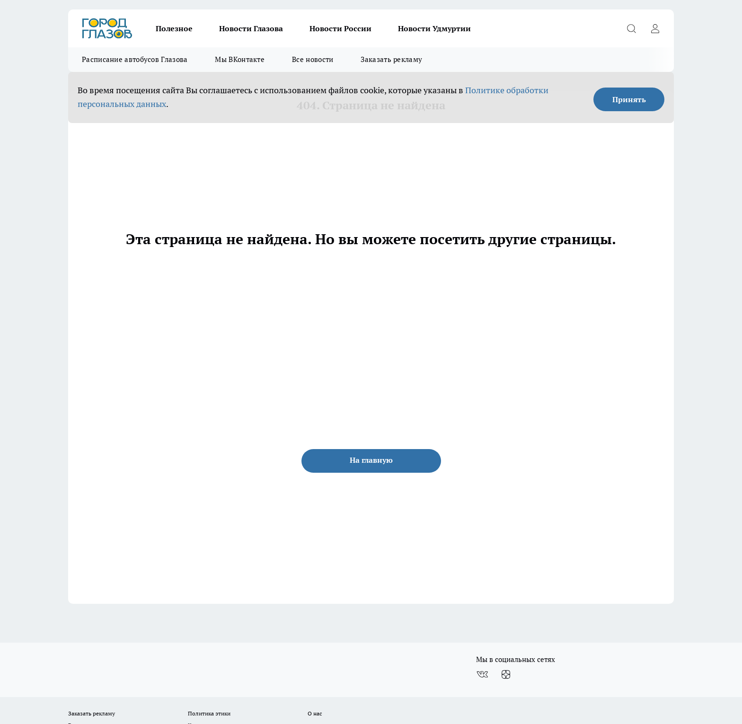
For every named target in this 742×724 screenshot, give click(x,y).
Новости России (340, 28)
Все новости (312, 59)
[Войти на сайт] (654, 28)
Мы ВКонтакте (240, 59)
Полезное (174, 28)
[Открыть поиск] (631, 28)
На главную (371, 460)
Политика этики (209, 713)
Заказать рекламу (391, 59)
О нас (315, 713)
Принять (629, 99)
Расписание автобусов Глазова (134, 59)
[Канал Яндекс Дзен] (506, 674)
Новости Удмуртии (434, 28)
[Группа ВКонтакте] (482, 674)
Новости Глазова (251, 28)
